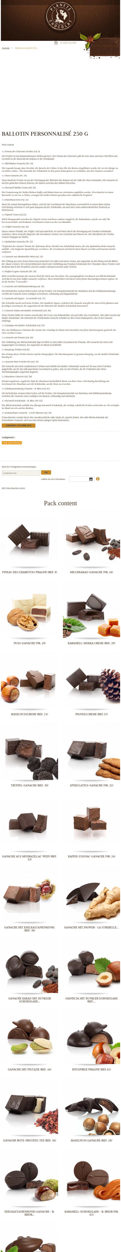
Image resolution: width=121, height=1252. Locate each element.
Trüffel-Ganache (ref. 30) (17, 226)
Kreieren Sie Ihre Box (18, 426)
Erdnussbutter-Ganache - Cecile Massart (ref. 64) (28, 412)
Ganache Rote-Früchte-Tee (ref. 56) (22, 361)
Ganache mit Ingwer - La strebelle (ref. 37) (25, 298)
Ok (46, 473)
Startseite (6, 48)
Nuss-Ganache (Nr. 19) (16, 175)
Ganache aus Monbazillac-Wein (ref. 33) (24, 256)
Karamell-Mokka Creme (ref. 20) (20, 187)
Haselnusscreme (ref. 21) (16, 199)
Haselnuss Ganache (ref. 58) (18, 376)
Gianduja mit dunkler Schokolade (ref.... (91, 1000)
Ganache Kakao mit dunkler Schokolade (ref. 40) (28, 310)
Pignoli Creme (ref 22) (15, 214)
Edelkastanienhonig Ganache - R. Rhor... (29, 1213)
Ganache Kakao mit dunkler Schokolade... (29, 1000)
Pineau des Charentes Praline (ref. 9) (22, 151)
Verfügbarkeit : (8, 437)
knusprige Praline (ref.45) (17, 349)
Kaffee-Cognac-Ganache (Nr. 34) (20, 271)
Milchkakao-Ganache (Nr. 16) (19, 163)
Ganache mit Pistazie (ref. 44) (19, 337)
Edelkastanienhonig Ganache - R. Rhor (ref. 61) (27, 388)
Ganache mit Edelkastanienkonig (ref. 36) (24, 286)
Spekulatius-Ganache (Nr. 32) (19, 241)
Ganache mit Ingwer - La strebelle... (91, 927)
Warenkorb (68, 43)
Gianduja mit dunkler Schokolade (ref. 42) (25, 325)
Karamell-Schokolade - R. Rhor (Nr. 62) (23, 400)
